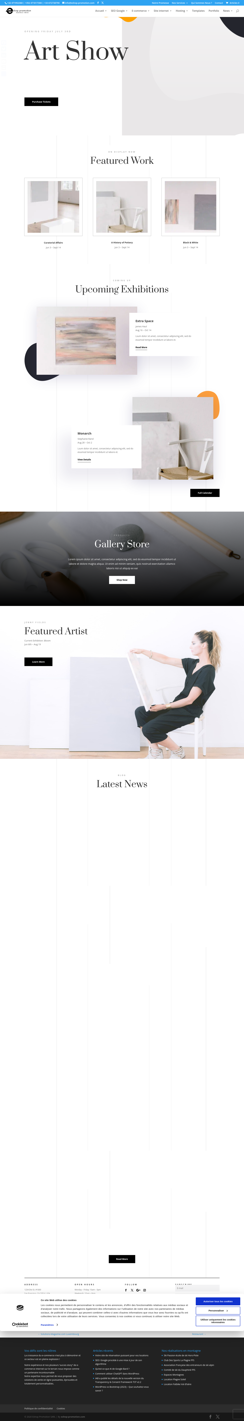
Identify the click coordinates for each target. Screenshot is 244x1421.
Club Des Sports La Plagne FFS (179, 1360)
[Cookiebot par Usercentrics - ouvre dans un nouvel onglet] (20, 1415)
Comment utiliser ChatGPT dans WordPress (117, 1373)
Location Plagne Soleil (175, 1379)
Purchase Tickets (41, 101)
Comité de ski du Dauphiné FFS (179, 1369)
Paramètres (47, 1415)
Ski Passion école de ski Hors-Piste (181, 1355)
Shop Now (122, 579)
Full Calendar (205, 492)
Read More (141, 347)
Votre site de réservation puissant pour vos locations (121, 1355)
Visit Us (28, 1304)
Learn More (38, 661)
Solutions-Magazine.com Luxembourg (58, 1334)
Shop (77, 1304)
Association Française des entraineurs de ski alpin (189, 1365)
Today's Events (83, 1313)
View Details (84, 459)
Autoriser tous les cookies (218, 1391)
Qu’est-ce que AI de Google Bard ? (112, 1368)
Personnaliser (218, 1400)
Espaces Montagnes (174, 1374)
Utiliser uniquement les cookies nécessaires (217, 1411)
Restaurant (199, 1334)
